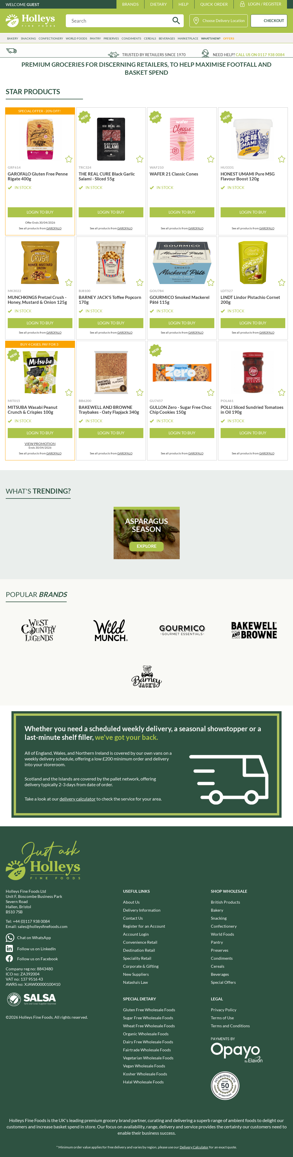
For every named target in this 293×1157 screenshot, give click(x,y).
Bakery (12, 38)
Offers (228, 38)
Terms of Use (222, 1017)
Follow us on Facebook (37, 958)
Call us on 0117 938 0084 (260, 54)
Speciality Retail (137, 958)
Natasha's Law (135, 982)
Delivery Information (142, 910)
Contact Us (133, 918)
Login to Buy (40, 212)
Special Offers (223, 982)
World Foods (76, 38)
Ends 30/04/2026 (40, 445)
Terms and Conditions (230, 1025)
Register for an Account (144, 926)
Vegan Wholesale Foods (144, 1065)
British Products (225, 902)
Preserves (111, 38)
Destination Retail (139, 950)
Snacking (28, 38)
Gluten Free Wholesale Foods (149, 1009)
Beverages (167, 38)
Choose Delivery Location (224, 20)
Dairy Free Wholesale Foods (148, 1041)
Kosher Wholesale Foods (145, 1073)
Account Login (136, 934)
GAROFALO (54, 228)
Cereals (150, 38)
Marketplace (188, 38)
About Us (131, 902)
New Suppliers (136, 974)
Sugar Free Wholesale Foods (148, 1017)
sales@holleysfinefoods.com (43, 926)
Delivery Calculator (194, 1147)
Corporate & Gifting (141, 966)
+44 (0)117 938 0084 (31, 921)
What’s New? (210, 38)
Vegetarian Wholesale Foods (148, 1057)
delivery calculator (78, 798)
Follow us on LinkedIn (36, 948)
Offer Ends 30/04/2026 (40, 222)
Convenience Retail (140, 942)
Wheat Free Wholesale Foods (149, 1025)
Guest (33, 4)
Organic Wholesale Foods (146, 1033)
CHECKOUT (274, 20)
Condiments (131, 38)
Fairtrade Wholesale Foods (147, 1049)
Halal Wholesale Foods (143, 1081)
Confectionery (51, 38)
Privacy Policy (223, 1009)
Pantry (95, 38)
